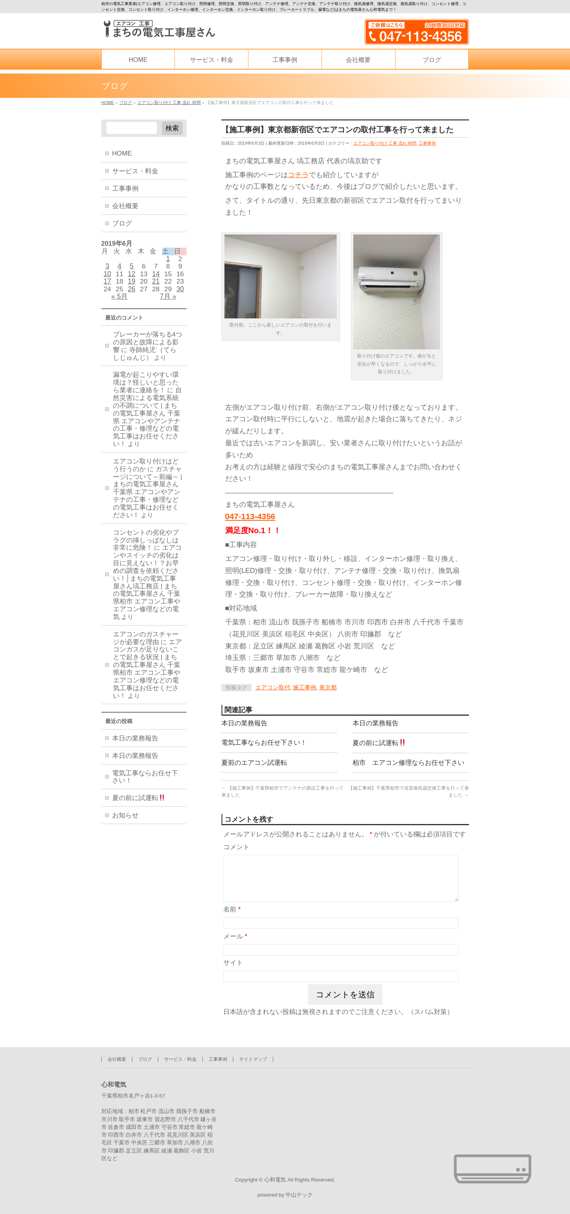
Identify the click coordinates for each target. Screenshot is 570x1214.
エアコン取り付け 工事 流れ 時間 (385, 143)
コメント (236, 851)
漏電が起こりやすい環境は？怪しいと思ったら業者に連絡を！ (146, 389)
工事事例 (427, 143)
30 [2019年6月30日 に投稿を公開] (180, 294)
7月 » (168, 302)
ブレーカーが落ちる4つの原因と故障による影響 (147, 348)
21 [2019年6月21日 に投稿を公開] (156, 285)
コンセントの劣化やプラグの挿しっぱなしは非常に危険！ (146, 546)
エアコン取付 (272, 689)
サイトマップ (253, 1057)
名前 (232, 923)
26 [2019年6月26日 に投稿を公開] (131, 294)
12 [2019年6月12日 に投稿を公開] (131, 277)
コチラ (298, 175)
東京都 (328, 689)
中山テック (299, 1194)
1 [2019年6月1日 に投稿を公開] (168, 260)
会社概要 (125, 206)
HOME (122, 153)
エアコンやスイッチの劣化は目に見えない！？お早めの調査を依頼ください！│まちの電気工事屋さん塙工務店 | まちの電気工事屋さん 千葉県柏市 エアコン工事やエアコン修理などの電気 (147, 589)
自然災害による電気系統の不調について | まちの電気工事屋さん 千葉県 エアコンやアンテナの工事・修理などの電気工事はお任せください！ (147, 423)
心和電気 (275, 1178)
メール (235, 950)
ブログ (122, 223)
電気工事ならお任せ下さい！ (264, 745)
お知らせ (125, 822)
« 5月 (119, 302)
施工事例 (304, 689)
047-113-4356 (250, 517)
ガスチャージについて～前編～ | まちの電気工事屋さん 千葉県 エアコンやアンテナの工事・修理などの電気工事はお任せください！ (147, 498)
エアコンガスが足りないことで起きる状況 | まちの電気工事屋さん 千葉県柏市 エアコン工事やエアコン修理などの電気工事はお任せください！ (147, 675)
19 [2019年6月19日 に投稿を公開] (131, 285)
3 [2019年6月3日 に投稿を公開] (107, 269)
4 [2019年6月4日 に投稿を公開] (120, 269)
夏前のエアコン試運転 (254, 765)
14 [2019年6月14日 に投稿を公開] (156, 277)
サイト (233, 976)
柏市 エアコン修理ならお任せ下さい (408, 765)
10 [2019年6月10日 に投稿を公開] (107, 277)
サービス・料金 (135, 171)
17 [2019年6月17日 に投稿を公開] (107, 285)
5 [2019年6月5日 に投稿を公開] (132, 269)
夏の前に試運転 (379, 745)
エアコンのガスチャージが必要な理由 (146, 644)
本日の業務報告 (244, 725)
